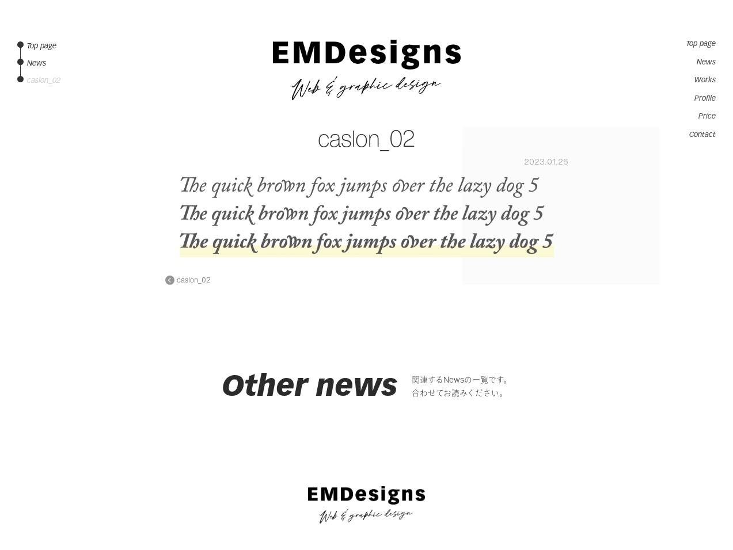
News (706, 62)
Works (705, 80)
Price (707, 116)
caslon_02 (194, 280)
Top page (701, 44)
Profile (705, 98)
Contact (702, 135)
